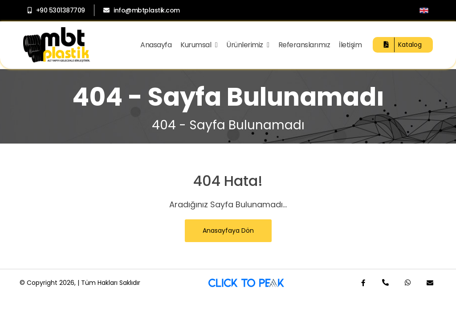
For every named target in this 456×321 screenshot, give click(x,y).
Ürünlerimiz (247, 45)
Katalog (403, 44)
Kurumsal (198, 45)
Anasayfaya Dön (228, 230)
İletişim (350, 45)
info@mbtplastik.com (141, 10)
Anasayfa (155, 45)
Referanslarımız (304, 45)
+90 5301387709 (56, 10)
